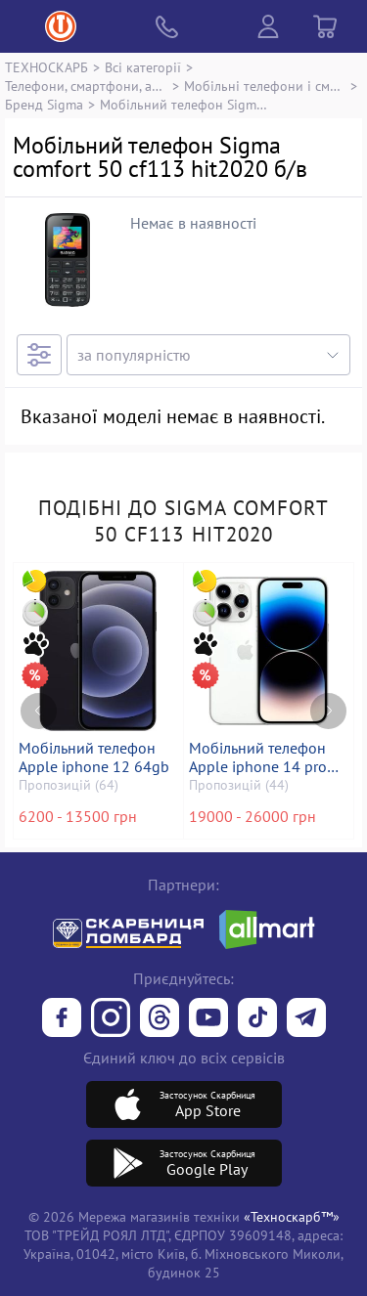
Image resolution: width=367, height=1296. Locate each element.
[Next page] (328, 711)
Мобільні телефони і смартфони (265, 85)
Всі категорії (143, 67)
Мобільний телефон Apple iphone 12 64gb (94, 757)
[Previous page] (39, 711)
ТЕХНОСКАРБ (46, 67)
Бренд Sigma (44, 104)
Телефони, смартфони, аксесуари (86, 85)
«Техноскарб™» (292, 1216)
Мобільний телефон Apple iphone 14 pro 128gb (258, 757)
